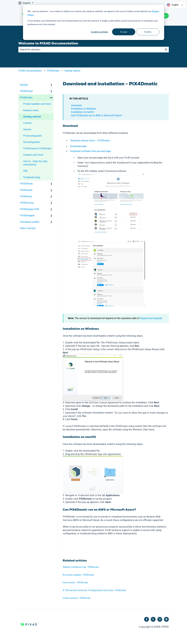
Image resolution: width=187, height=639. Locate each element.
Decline (147, 31)
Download (76, 105)
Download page (78, 146)
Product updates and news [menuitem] (37, 103)
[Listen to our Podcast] (166, 619)
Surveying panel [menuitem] (31, 142)
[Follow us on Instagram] (159, 619)
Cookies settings (99, 31)
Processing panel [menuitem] (32, 135)
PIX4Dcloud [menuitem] (26, 91)
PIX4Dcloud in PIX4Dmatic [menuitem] (37, 148)
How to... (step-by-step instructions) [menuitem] (35, 163)
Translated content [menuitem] (29, 222)
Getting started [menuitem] (32, 116)
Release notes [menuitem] (31, 110)
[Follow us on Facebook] (146, 619)
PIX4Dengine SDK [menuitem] (29, 209)
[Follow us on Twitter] (153, 619)
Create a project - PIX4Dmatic (77, 598)
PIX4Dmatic (53, 70)
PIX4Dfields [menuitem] (26, 183)
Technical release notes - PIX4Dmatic (90, 140)
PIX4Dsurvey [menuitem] (27, 202)
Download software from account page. (90, 151)
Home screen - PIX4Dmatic (75, 582)
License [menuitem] (27, 123)
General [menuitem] (24, 84)
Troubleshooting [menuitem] (31, 177)
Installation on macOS (82, 112)
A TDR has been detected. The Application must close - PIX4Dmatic (94, 590)
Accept (123, 31)
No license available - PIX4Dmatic (78, 575)
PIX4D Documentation (30, 70)
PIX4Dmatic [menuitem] (26, 97)
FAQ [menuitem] (25, 170)
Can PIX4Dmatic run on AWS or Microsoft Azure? (96, 115)
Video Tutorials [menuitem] (28, 228)
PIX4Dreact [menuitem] (26, 196)
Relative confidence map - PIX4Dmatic (81, 567)
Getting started (72, 70)
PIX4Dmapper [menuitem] (27, 215)
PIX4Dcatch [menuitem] (26, 190)
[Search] (166, 49)
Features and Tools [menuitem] (33, 154)
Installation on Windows (83, 108)
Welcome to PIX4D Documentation (48, 43)
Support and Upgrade (151, 318)
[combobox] (90, 49)
